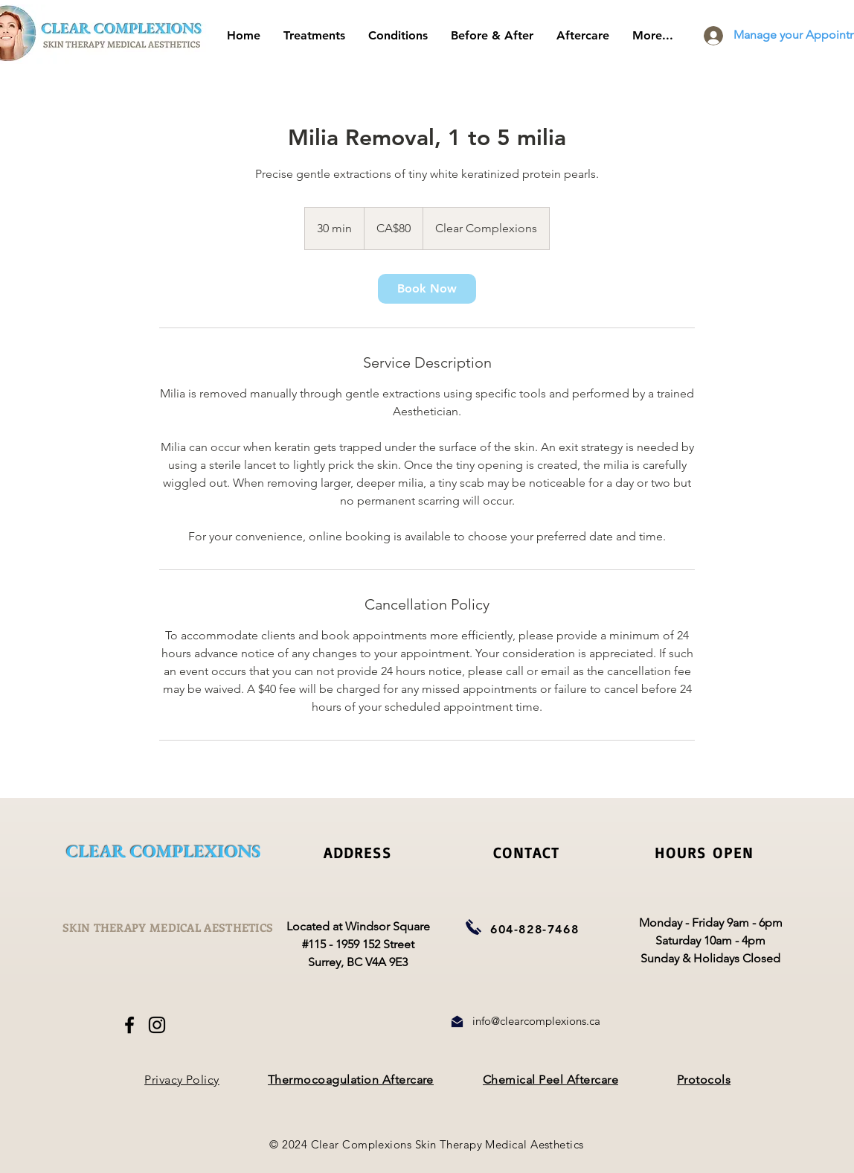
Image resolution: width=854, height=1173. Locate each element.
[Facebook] (129, 1025)
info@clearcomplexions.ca (536, 1021)
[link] (427, 289)
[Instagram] (157, 1025)
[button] (582, 35)
